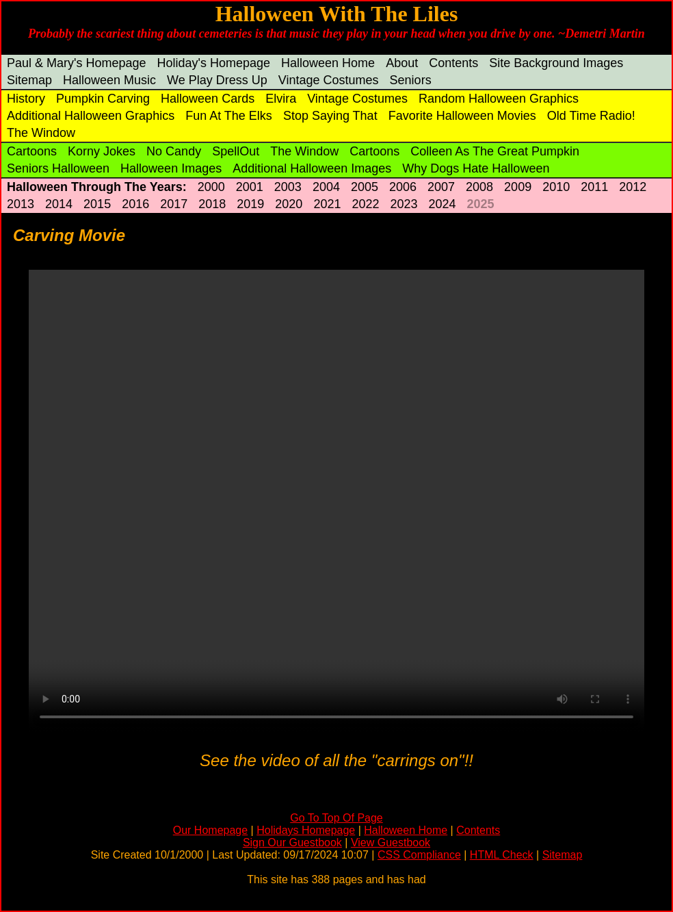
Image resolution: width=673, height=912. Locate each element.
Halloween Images (171, 168)
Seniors (411, 80)
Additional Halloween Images (312, 168)
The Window (41, 133)
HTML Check (501, 855)
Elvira (280, 98)
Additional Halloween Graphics (90, 116)
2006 (403, 187)
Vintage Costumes (328, 80)
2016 (135, 204)
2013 (20, 204)
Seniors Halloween (58, 168)
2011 (594, 187)
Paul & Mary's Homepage (76, 63)
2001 (249, 187)
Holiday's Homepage (214, 63)
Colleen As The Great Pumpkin (494, 151)
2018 (212, 204)
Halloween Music (109, 80)
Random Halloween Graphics (499, 98)
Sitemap (29, 80)
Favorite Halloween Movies (462, 116)
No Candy (173, 151)
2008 (479, 187)
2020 (288, 204)
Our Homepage (210, 830)
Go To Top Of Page (336, 818)
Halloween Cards (207, 98)
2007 (441, 187)
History (26, 98)
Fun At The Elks (228, 116)
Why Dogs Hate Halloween (475, 168)
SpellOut (235, 151)
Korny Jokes (101, 151)
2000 (211, 187)
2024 (442, 204)
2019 (250, 204)
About (402, 63)
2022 (365, 204)
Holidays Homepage (305, 830)
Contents (453, 63)
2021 (327, 204)
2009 (517, 187)
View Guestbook (390, 842)
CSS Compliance (419, 855)
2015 (97, 204)
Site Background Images (556, 63)
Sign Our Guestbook (292, 842)
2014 (58, 204)
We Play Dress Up (217, 80)
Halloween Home (328, 63)
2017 (173, 204)
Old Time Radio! (591, 116)
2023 (403, 204)
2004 (326, 187)
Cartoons (32, 151)
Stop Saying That (330, 116)
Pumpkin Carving (103, 98)
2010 (556, 187)
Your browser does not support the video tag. (336, 501)
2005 (364, 187)
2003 (288, 187)
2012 (632, 187)
